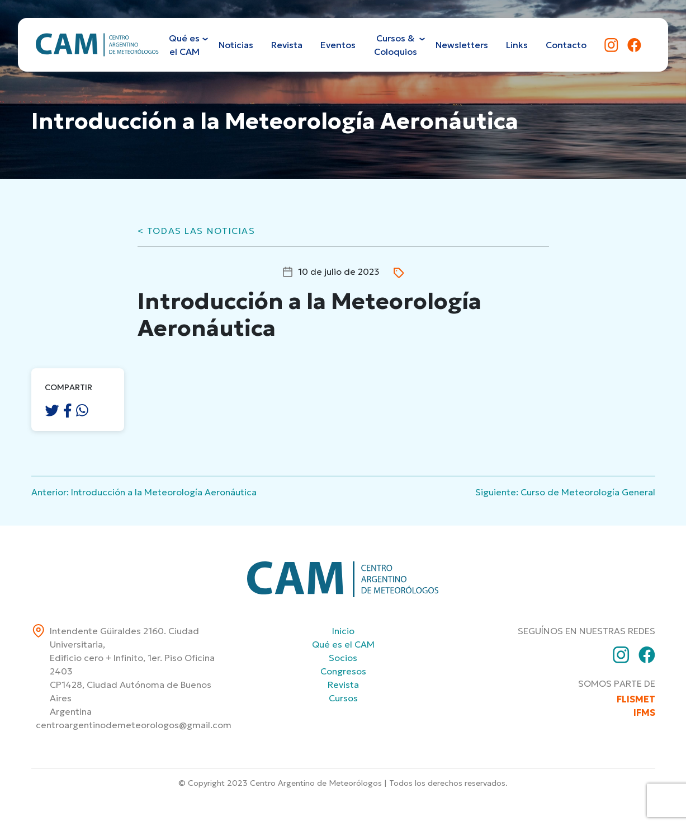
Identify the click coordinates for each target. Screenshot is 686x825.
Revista (343, 684)
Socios (343, 657)
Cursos (343, 698)
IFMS (644, 712)
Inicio (343, 630)
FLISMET (636, 699)
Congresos (343, 671)
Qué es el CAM (343, 644)
